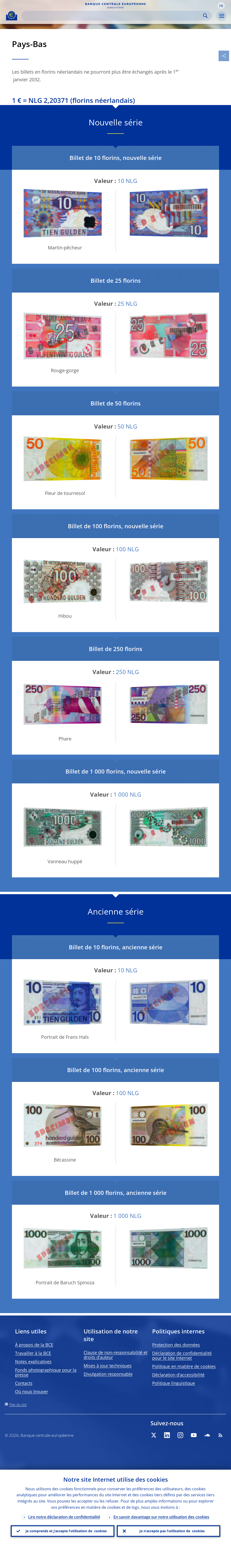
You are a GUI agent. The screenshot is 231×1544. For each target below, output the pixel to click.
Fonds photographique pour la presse (45, 1372)
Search (205, 16)
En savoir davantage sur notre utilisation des (161, 1517)
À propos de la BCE (34, 1345)
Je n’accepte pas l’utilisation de (172, 1531)
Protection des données (176, 1345)
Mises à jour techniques (108, 1365)
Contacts (23, 1383)
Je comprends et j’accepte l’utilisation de (66, 1531)
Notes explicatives (33, 1361)
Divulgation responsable (108, 1374)
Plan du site (18, 1404)
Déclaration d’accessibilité (178, 1375)
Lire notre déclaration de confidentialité (64, 1517)
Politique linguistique (173, 1383)
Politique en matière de (184, 1366)
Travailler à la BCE (33, 1353)
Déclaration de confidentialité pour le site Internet (182, 1355)
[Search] (112, 16)
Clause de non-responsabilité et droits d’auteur (115, 1355)
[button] (221, 5)
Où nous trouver (31, 1391)
